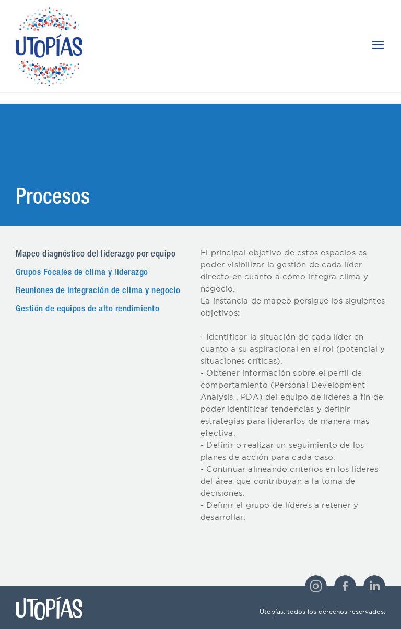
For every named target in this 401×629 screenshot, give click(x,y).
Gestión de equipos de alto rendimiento (87, 309)
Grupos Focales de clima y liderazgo (82, 273)
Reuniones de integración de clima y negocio (98, 291)
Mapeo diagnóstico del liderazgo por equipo (95, 254)
